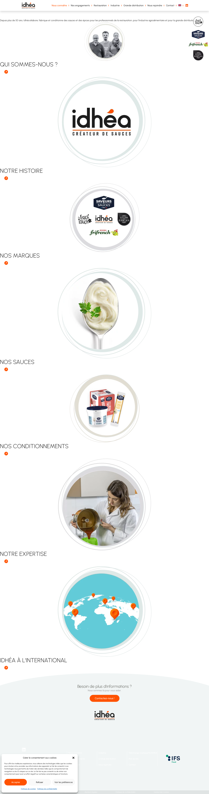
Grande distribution (134, 5)
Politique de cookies (28, 789)
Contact (170, 5)
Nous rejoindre (154, 5)
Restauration (100, 5)
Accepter (15, 782)
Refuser (39, 782)
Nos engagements (80, 5)
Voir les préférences (63, 782)
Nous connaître (59, 5)
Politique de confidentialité (47, 789)
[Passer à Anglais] (180, 5)
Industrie (115, 5)
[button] (73, 757)
